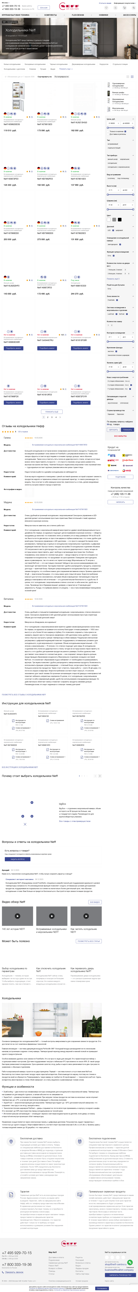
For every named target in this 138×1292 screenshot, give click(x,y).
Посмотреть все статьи (89, 941)
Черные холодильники (59, 64)
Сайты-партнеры (82, 1274)
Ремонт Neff (53, 1266)
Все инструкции (20, 767)
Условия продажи (82, 1281)
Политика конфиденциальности (60, 1281)
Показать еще (64, 69)
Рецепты (79, 1257)
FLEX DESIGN (78, 15)
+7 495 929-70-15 (11, 6)
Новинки (103, 15)
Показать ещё (51, 412)
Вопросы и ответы (83, 1263)
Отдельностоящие (120, 64)
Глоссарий (80, 1260)
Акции (52, 69)
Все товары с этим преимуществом (74, 821)
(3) (32, 117)
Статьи (51, 1274)
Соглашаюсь (102, 1288)
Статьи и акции (105, 3)
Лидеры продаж (82, 1268)
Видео (78, 1266)
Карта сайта (109, 1281)
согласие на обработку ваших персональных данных (46, 1288)
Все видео (95, 902)
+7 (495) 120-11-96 (120, 493)
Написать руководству (120, 1275)
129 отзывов (23, 432)
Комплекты (51, 15)
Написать (120, 501)
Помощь (52, 1271)
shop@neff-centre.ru (115, 1264)
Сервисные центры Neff (58, 1263)
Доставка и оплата (56, 1257)
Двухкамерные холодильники (83, 64)
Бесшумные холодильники (35, 64)
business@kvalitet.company (119, 1270)
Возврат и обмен (55, 1268)
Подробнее (120, 476)
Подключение (54, 1260)
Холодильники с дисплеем (14, 69)
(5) (99, 117)
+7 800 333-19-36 (11, 9)
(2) (32, 171)
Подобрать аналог (13, 348)
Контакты (79, 1271)
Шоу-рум (43, 8)
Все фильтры (120, 436)
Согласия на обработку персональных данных (69, 1290)
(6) (65, 280)
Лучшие (43, 69)
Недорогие (104, 64)
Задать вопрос (18, 859)
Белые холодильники (12, 64)
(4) (65, 226)
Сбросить (113, 430)
